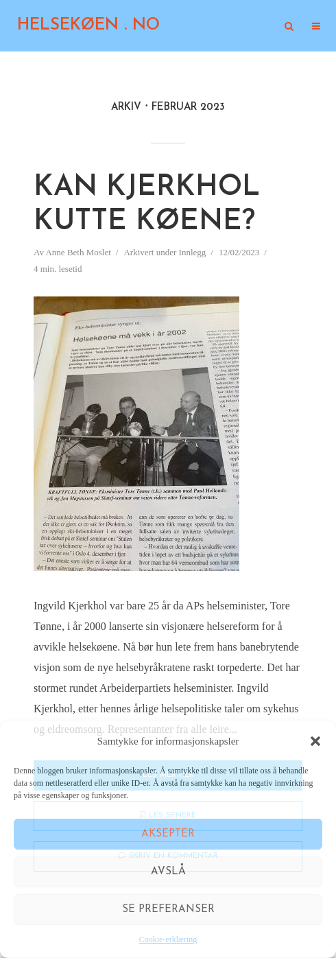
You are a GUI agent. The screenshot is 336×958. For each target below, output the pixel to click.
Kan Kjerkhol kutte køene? (147, 205)
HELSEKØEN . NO (88, 25)
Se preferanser (168, 909)
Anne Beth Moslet (77, 252)
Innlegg (192, 252)
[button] (315, 741)
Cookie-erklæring (168, 939)
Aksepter (168, 834)
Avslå (168, 872)
